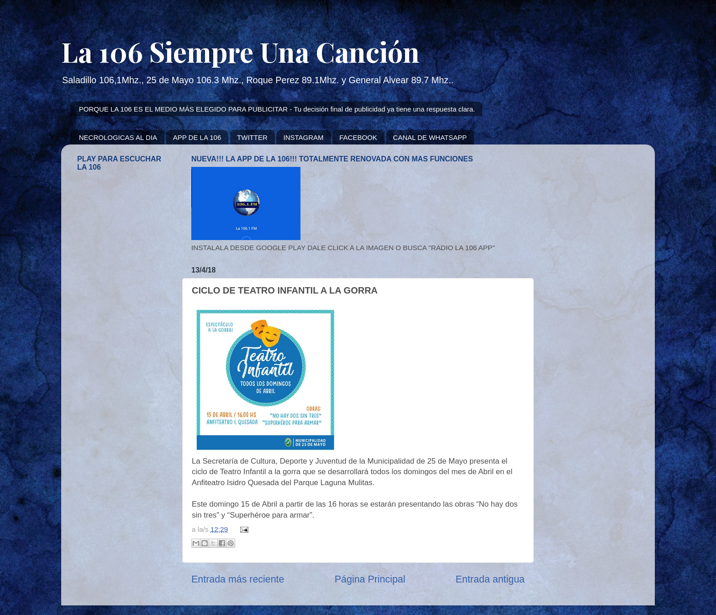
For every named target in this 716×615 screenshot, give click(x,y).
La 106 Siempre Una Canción (240, 51)
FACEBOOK (358, 137)
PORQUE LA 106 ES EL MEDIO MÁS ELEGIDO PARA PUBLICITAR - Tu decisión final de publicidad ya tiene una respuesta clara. (277, 109)
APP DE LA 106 (197, 137)
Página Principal (370, 579)
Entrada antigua (490, 579)
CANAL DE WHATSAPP (430, 137)
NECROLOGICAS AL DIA (118, 137)
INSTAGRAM (303, 137)
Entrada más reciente (237, 579)
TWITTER (252, 137)
